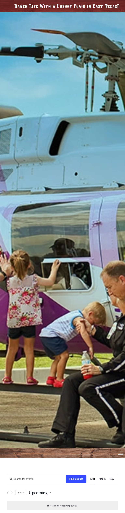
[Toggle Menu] (120, 453)
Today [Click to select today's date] (21, 492)
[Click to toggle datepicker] (40, 493)
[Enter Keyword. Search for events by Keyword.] (36, 479)
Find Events (76, 479)
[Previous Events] (8, 492)
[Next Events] (12, 492)
